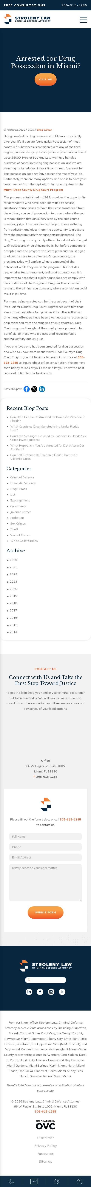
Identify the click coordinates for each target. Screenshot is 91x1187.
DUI (13, 494)
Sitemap (45, 1161)
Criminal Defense (22, 477)
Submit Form (45, 912)
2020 (12, 589)
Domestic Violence (23, 483)
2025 (12, 567)
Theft (14, 529)
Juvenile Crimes (20, 512)
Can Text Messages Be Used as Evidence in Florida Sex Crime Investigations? (48, 438)
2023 (12, 582)
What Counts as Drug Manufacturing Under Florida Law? (44, 428)
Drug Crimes (44, 129)
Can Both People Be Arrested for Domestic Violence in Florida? (47, 419)
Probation (17, 518)
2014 (12, 632)
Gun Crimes (18, 506)
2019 (12, 596)
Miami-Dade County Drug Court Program (33, 190)
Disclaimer (45, 1138)
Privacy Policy (45, 1145)
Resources (46, 1153)
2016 (12, 618)
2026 (12, 560)
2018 (12, 603)
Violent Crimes (20, 535)
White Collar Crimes (24, 541)
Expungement (20, 500)
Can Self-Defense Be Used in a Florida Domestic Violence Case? (43, 457)
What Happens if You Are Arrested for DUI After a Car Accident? (47, 447)
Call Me (45, 79)
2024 (12, 574)
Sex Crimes (18, 523)
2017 (12, 610)
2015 (12, 625)
